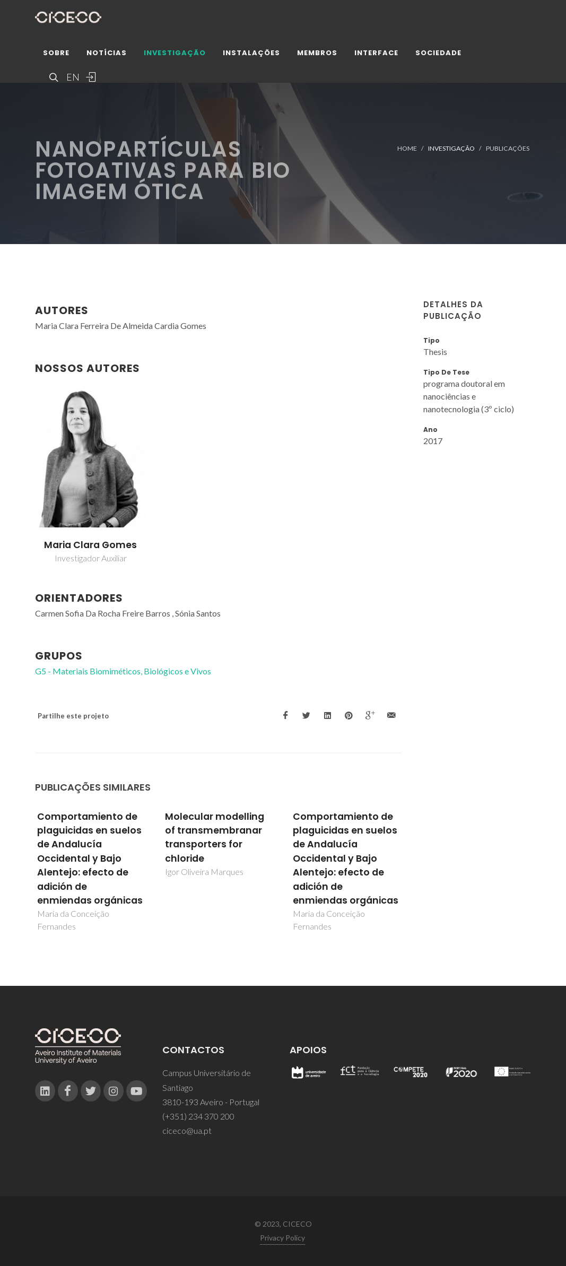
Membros (317, 55)
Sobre (56, 55)
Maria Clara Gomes (90, 545)
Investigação (175, 55)
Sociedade (438, 55)
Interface (376, 55)
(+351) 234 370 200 (198, 1116)
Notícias (106, 55)
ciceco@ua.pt (187, 1130)
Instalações (251, 55)
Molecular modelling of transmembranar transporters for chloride (214, 837)
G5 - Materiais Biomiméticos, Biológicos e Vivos (123, 671)
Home (407, 148)
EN (71, 79)
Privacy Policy (282, 1237)
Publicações (507, 148)
